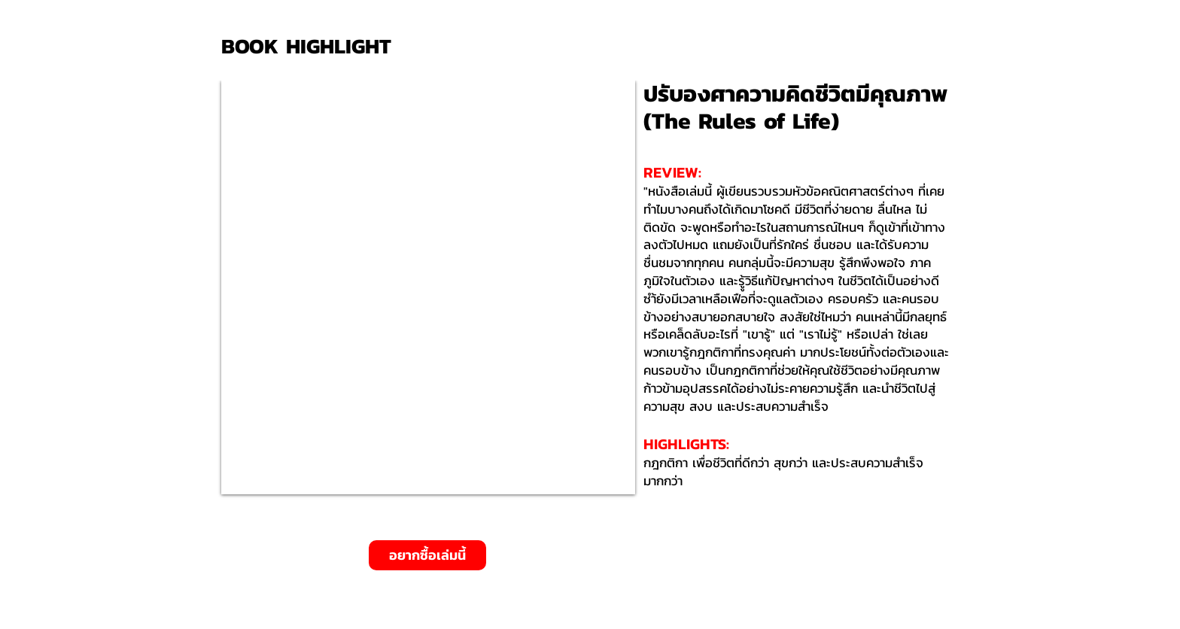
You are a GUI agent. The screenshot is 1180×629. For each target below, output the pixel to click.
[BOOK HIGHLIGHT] (311, 46)
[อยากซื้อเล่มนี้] (427, 555)
